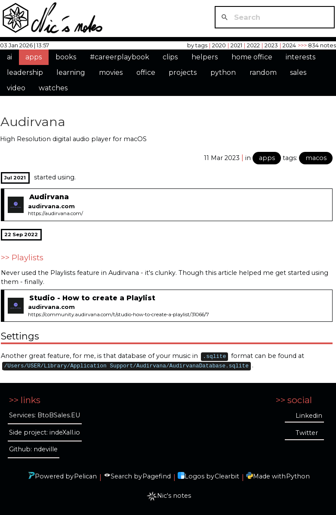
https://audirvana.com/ (55, 213)
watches (53, 88)
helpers (204, 57)
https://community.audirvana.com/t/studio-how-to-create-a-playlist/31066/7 (118, 314)
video (16, 88)
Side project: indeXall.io (44, 432)
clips (170, 57)
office (145, 72)
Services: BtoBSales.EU (44, 415)
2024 (289, 45)
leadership (25, 72)
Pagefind (156, 476)
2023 (271, 45)
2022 (253, 45)
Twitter (307, 433)
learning (70, 72)
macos (316, 158)
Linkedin (309, 415)
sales (298, 72)
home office (251, 57)
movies (111, 72)
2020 (219, 45)
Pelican (85, 476)
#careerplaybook (119, 57)
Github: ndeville (33, 449)
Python (298, 476)
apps (33, 57)
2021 (236, 45)
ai (9, 57)
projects (183, 72)
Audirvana (32, 121)
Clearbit (227, 476)
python (223, 72)
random (263, 72)
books (65, 57)
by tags (197, 45)
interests (300, 57)
